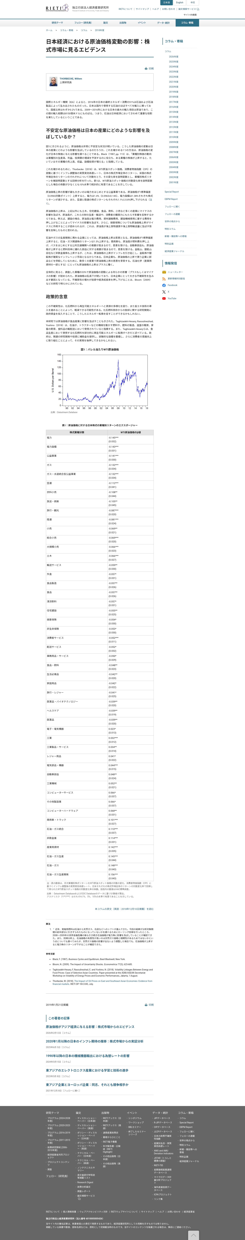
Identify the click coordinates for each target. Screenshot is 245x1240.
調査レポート (83, 1191)
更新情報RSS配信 (176, 278)
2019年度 (173, 92)
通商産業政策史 (110, 1132)
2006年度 (173, 157)
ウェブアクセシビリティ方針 (93, 1211)
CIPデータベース (162, 1127)
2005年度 (173, 162)
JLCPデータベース (163, 1131)
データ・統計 (160, 1112)
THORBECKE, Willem (71, 78)
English (179, 2)
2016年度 (173, 107)
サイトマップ (142, 9)
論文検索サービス (188, 9)
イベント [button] (142, 23)
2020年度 (173, 87)
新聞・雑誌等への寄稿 (176, 236)
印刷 (151, 68)
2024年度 (173, 66)
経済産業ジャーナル (174, 251)
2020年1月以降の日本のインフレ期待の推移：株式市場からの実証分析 (94, 1041)
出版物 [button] (123, 23)
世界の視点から (172, 221)
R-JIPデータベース (163, 1122)
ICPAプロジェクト (163, 1194)
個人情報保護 (69, 1211)
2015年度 (173, 112)
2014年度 (173, 117)
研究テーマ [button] (57, 23)
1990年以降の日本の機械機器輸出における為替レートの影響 (88, 1056)
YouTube (172, 298)
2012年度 (173, 127)
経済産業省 (189, 1211)
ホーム (49, 30)
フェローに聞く (172, 206)
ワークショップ (136, 1122)
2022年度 (173, 77)
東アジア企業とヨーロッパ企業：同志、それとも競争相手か (87, 1085)
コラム (84, 30)
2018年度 (99, 30)
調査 (50, 1169)
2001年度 (173, 182)
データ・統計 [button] (164, 23)
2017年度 (173, 102)
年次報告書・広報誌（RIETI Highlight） (111, 1149)
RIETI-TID (158, 1165)
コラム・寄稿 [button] (187, 23)
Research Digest (85, 1182)
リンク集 (158, 1199)
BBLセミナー (134, 1127)
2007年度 (173, 152)
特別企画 (169, 244)
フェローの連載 (172, 214)
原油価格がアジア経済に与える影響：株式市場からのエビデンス (90, 1027)
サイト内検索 (190, 15)
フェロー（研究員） (58, 1176)
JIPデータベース (162, 1118)
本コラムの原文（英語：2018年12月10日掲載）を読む (124, 909)
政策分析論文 (83, 1187)
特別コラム (170, 229)
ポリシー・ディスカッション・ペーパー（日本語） (87, 1135)
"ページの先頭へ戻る (193, 1235)
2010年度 (173, 137)
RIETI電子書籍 (110, 1142)
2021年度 (173, 82)
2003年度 (173, 172)
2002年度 (173, 177)
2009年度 (173, 142)
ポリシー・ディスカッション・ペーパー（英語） (87, 1146)
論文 (78, 1112)
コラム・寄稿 (66, 30)
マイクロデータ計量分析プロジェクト (162, 1180)
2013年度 (173, 122)
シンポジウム (135, 1118)
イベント (132, 1112)
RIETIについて (125, 9)
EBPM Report (171, 199)
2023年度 (173, 71)
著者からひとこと (111, 1137)
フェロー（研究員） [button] (83, 23)
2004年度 (173, 167)
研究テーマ (52, 1112)
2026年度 (173, 56)
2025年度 (173, 61)
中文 (193, 2)
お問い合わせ (168, 9)
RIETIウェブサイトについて (124, 1211)
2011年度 (173, 132)
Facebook (172, 285)
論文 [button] (106, 23)
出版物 (105, 1112)
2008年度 (173, 147)
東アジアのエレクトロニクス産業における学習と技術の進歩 (87, 1070)
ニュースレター (175, 272)
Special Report (172, 192)
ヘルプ (155, 9)
